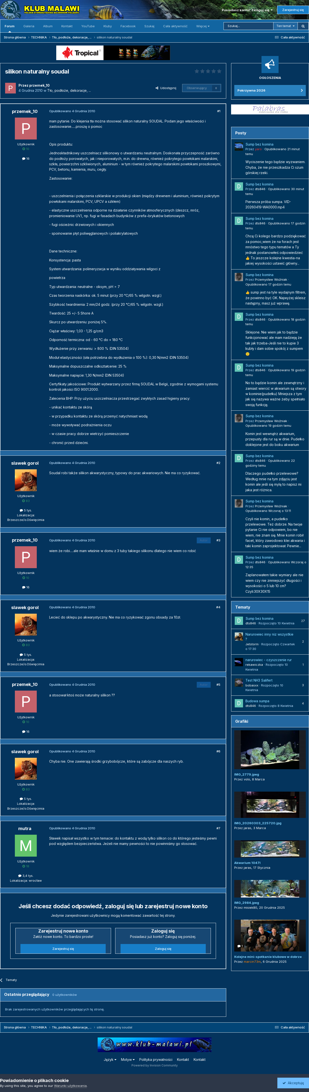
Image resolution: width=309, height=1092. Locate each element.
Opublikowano (268, 284)
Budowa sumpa (257, 701)
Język (110, 1059)
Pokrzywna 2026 (251, 90)
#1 (218, 111)
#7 (218, 828)
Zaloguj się (163, 949)
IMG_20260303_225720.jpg (257, 823)
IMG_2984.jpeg (246, 903)
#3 (218, 540)
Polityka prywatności (155, 1059)
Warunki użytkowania (70, 1086)
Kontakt (67, 26)
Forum (10, 28)
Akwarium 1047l (247, 863)
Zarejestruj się (293, 10)
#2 (218, 463)
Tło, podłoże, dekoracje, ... (69, 90)
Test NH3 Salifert (258, 680)
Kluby (107, 26)
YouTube (88, 26)
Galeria (28, 26)
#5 (218, 684)
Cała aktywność (175, 26)
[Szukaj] (248, 26)
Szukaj (149, 26)
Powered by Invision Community (154, 1065)
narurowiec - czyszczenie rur (268, 660)
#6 (218, 751)
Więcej (202, 26)
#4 (218, 607)
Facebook (128, 26)
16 (25, 158)
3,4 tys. (25, 876)
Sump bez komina (259, 144)
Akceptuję (293, 1083)
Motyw (128, 1059)
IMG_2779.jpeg (246, 774)
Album (48, 26)
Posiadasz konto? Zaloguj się (247, 10)
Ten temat (283, 26)
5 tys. (26, 510)
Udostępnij (166, 88)
